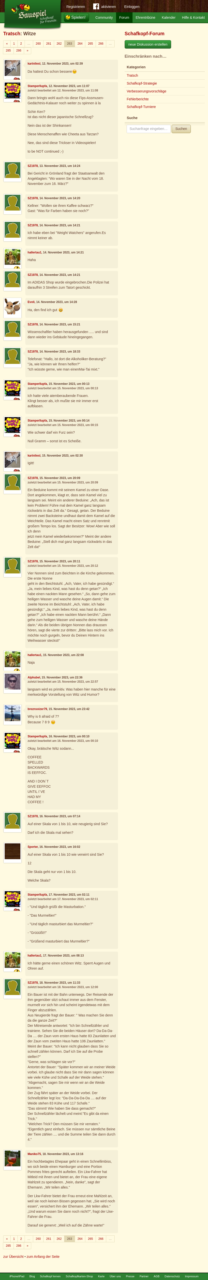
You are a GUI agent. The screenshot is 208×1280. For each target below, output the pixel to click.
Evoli (31, 302)
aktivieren (104, 7)
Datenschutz (172, 1276)
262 (59, 43)
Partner (144, 1276)
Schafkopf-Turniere (141, 107)
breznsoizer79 (37, 709)
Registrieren (75, 7)
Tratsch (11, 33)
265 (90, 43)
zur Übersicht (13, 1257)
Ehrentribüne (145, 17)
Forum (124, 17)
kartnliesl (34, 63)
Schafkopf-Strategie (142, 83)
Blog (32, 1276)
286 (18, 50)
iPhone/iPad (17, 1276)
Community (104, 17)
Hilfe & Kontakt (193, 17)
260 (38, 43)
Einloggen (131, 7)
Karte (101, 1276)
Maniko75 (34, 1154)
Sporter (33, 847)
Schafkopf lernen (50, 1276)
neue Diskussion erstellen (148, 44)
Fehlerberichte (138, 99)
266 (100, 43)
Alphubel (34, 677)
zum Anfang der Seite (43, 1257)
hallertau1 (34, 252)
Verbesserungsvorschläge (146, 91)
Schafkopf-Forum (144, 33)
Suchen (181, 129)
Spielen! (78, 17)
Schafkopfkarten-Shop (79, 1276)
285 (8, 50)
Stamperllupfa (37, 86)
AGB (157, 1276)
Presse (130, 1276)
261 (48, 43)
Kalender (169, 17)
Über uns (115, 1276)
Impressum (191, 1276)
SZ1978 (33, 166)
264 (79, 43)
